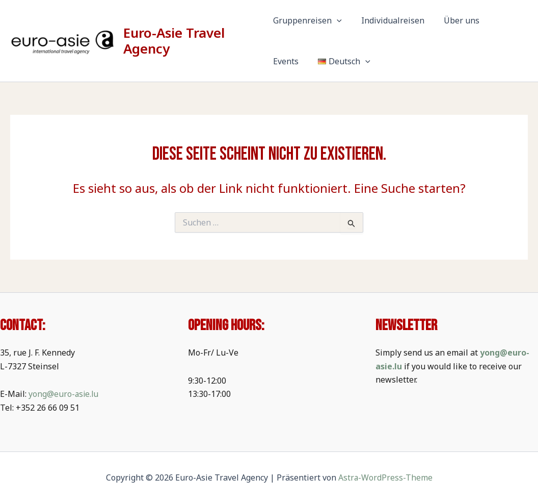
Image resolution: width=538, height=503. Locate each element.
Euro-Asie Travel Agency (175, 40)
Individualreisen (389, 20)
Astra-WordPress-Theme (385, 477)
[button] (337, 20)
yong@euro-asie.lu (64, 393)
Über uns (455, 20)
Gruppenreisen (307, 20)
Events (502, 20)
